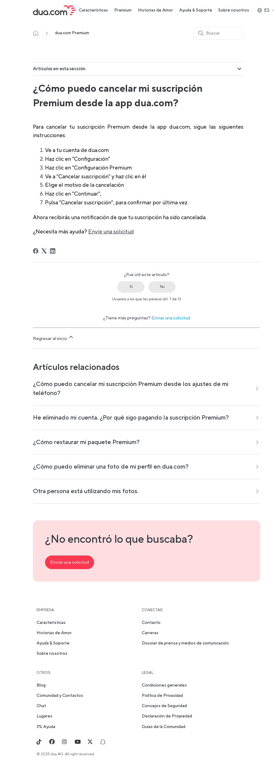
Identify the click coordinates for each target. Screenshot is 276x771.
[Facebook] (35, 251)
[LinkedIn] (52, 251)
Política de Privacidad (162, 695)
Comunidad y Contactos (60, 695)
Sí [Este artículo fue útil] (131, 287)
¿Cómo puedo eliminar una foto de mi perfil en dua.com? (111, 467)
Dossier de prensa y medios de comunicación (185, 643)
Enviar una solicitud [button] (69, 562)
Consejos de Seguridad (164, 706)
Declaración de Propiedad (167, 716)
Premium (123, 10)
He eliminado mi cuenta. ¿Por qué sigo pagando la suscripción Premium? (131, 418)
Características (93, 10)
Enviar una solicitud (170, 318)
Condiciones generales (164, 685)
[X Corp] (44, 251)
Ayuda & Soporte (195, 10)
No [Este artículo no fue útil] (162, 287)
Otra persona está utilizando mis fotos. (85, 491)
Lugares (44, 716)
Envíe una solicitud (111, 231)
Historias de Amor (155, 10)
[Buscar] (218, 33)
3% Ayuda (46, 727)
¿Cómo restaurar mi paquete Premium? (86, 442)
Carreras (150, 633)
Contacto (151, 622)
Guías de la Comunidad (163, 727)
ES (266, 10)
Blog (41, 685)
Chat (41, 706)
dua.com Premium (72, 33)
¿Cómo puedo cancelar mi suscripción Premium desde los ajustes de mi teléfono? (130, 388)
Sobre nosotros (233, 10)
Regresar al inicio (53, 337)
